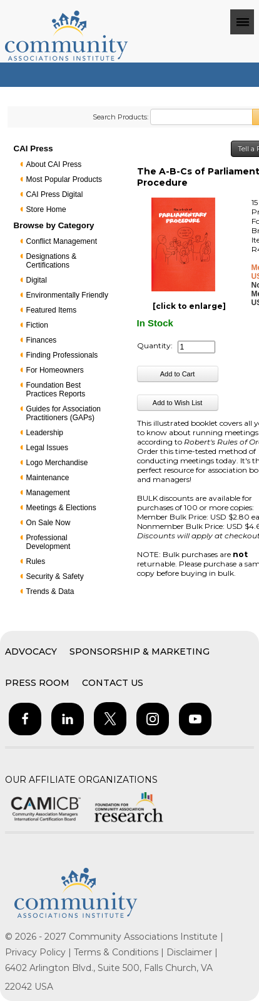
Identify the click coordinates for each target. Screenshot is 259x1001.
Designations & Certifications (51, 260)
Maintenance (47, 477)
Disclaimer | (192, 952)
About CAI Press (54, 164)
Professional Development (48, 542)
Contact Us (112, 682)
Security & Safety (55, 576)
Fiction (37, 325)
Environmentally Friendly (67, 295)
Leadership (44, 432)
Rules (36, 561)
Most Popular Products (64, 179)
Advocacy (31, 651)
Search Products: (120, 117)
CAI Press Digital (54, 194)
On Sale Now (48, 522)
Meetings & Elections (61, 507)
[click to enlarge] (189, 306)
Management (48, 492)
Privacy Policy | (39, 952)
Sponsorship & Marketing (139, 651)
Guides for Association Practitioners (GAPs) (63, 413)
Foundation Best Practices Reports (56, 389)
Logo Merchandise (57, 462)
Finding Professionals (62, 355)
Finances (41, 340)
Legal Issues (47, 447)
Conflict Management (61, 241)
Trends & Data (50, 591)
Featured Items (51, 310)
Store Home (46, 209)
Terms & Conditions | (120, 952)
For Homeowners (55, 370)
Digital (36, 280)
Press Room (37, 682)
